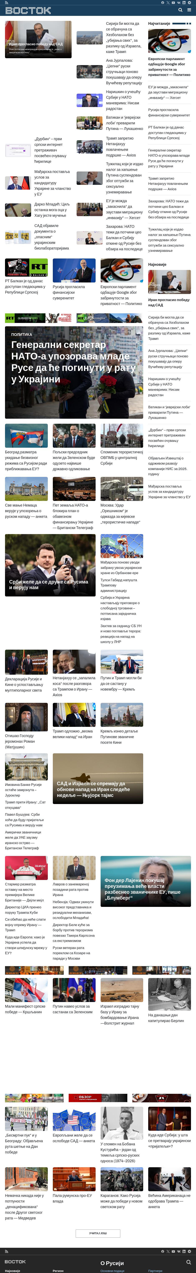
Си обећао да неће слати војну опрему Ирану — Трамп (25, 925)
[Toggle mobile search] (180, 10)
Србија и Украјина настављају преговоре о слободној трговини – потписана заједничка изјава (120, 608)
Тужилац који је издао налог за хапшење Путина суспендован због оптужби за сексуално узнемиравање (169, 240)
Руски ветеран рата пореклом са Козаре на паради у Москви (71, 953)
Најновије (12, 1271)
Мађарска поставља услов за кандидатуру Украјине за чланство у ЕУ (169, 491)
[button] (189, 10)
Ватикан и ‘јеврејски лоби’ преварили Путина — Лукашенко (169, 412)
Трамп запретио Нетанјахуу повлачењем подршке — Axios (168, 183)
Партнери (155, 1271)
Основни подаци (112, 1271)
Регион (58, 1271)
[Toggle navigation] (188, 10)
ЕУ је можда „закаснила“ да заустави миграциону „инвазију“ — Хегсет (168, 92)
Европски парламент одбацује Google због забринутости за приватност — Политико (169, 58)
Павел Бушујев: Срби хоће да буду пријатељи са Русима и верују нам (24, 820)
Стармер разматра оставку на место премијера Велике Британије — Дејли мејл (26, 884)
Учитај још (98, 1233)
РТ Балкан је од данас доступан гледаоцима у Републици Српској (167, 132)
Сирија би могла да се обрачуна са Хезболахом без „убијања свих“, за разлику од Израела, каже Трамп (169, 328)
